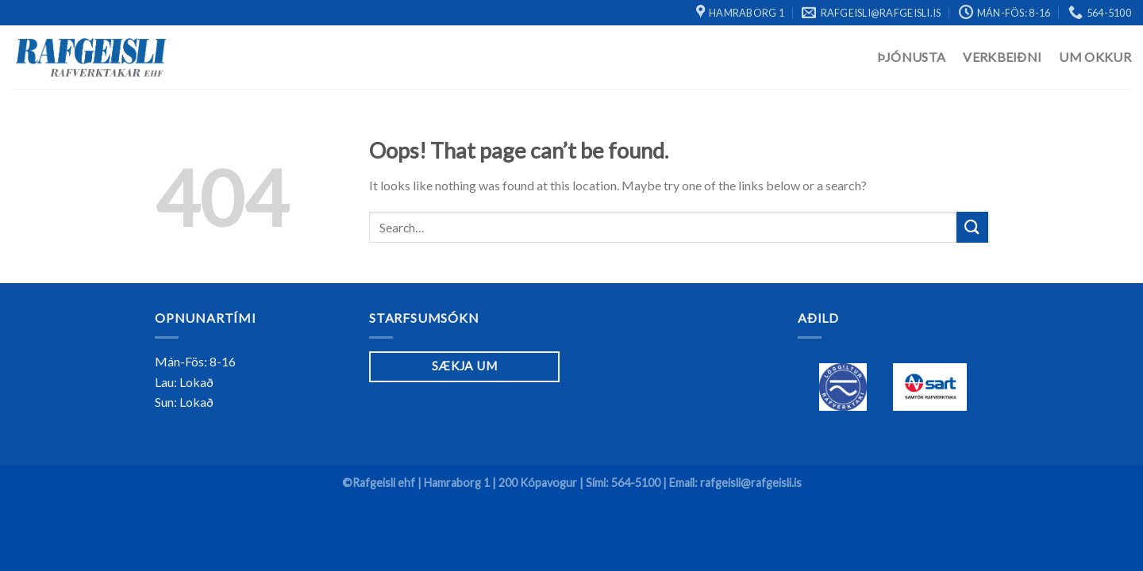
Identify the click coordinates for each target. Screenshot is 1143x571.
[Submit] (972, 227)
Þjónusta (911, 56)
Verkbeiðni (1002, 56)
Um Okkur (1095, 56)
